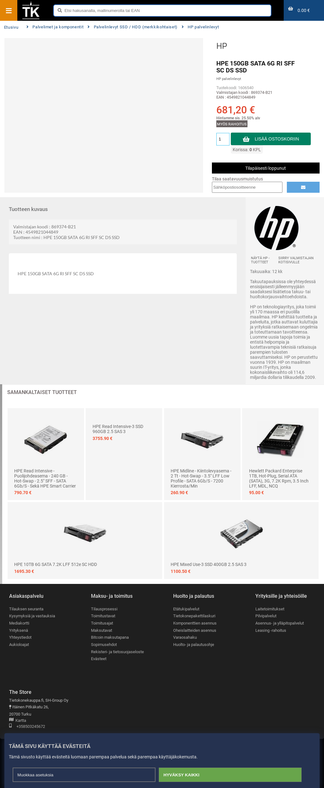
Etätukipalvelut (186, 609)
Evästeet (98, 658)
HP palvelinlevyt (200, 27)
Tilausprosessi (104, 609)
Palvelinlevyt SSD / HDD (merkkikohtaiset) (133, 27)
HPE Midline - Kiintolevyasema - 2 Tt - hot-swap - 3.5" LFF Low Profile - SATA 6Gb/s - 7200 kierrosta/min (201, 478)
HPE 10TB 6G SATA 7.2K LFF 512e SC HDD (55, 564)
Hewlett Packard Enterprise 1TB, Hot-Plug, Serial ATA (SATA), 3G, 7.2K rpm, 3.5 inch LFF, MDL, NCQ (279, 478)
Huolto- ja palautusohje (193, 644)
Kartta (17, 721)
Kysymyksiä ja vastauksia (32, 616)
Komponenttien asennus (195, 623)
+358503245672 (27, 727)
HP (221, 46)
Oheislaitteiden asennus (194, 630)
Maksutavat (101, 630)
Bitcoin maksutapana (110, 637)
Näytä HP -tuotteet (260, 260)
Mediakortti (19, 623)
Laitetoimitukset (269, 609)
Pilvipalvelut (265, 616)
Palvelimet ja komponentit (54, 27)
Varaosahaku (185, 637)
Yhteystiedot (20, 637)
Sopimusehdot (104, 644)
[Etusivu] (31, 18)
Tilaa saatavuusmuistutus (237, 178)
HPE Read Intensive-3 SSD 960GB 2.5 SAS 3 (118, 429)
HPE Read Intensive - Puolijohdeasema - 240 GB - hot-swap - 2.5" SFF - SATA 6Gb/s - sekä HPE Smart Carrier (45, 478)
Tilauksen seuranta (26, 609)
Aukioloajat (19, 644)
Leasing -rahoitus (270, 630)
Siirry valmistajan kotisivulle (296, 260)
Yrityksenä (18, 630)
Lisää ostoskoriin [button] (277, 138)
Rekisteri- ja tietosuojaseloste (117, 651)
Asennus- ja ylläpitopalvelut (279, 623)
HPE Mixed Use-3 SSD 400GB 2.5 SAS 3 (209, 564)
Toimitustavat (103, 616)
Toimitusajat (102, 623)
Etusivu (11, 27)
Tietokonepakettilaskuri (194, 616)
